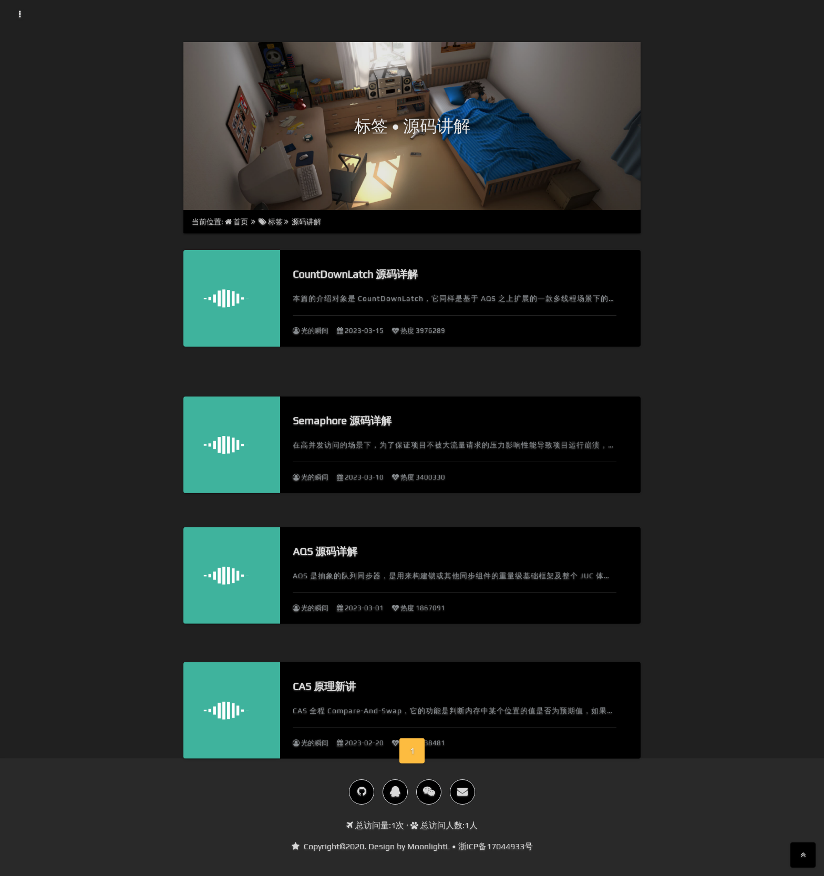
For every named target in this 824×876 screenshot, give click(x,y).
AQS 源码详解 (325, 573)
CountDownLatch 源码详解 (355, 274)
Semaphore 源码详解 (342, 438)
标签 (271, 221)
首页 (237, 221)
